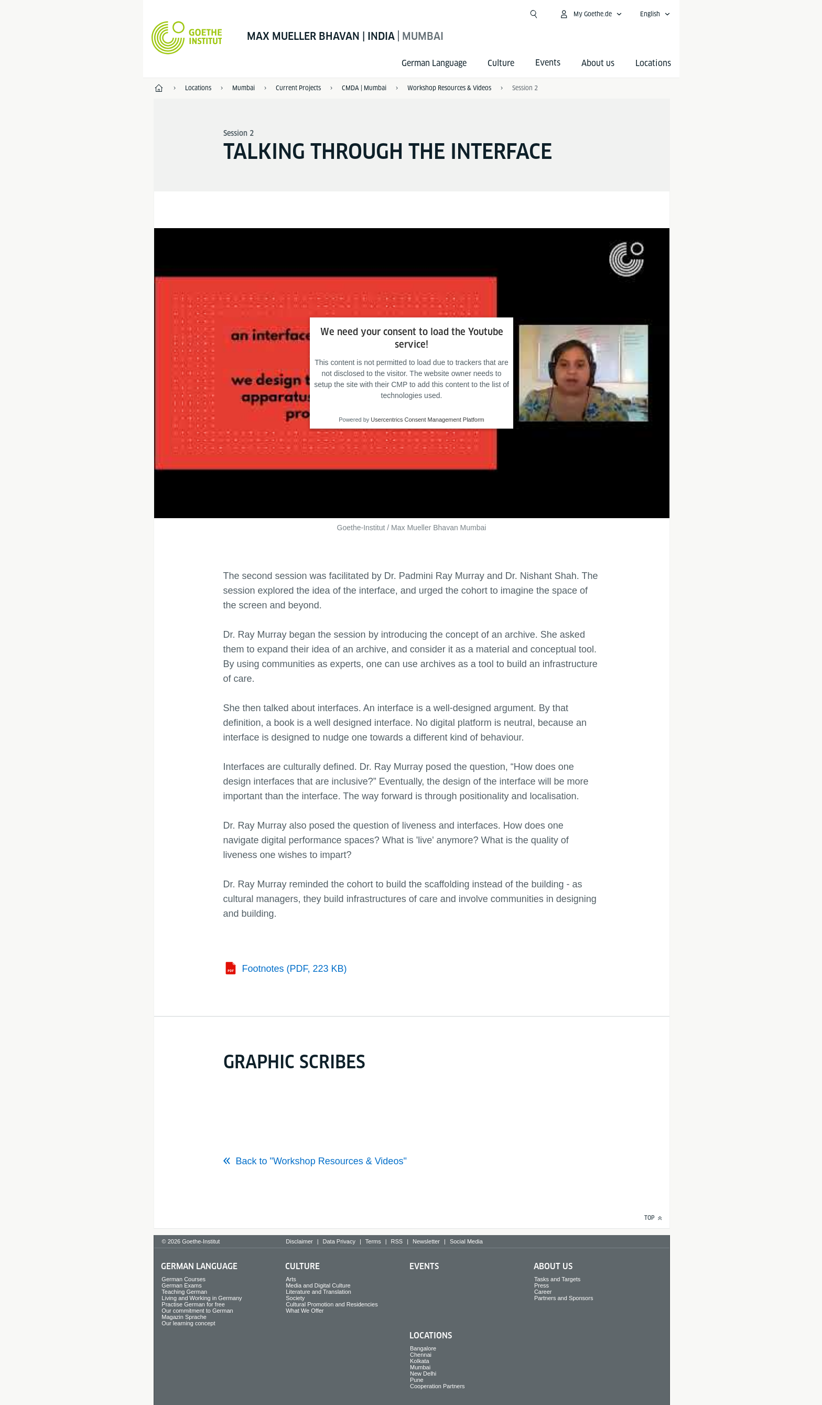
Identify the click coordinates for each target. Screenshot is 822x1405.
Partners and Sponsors (563, 1298)
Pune (417, 1380)
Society (295, 1298)
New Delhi (423, 1373)
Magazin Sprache (184, 1317)
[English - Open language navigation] (655, 14)
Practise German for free (192, 1304)
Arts (291, 1279)
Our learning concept (188, 1323)
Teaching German (184, 1292)
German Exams (181, 1285)
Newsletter (426, 1241)
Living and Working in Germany (201, 1298)
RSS (397, 1241)
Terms (373, 1241)
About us (597, 63)
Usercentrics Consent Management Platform (427, 420)
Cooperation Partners (437, 1386)
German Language (434, 63)
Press (541, 1285)
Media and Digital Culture (318, 1285)
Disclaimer (299, 1241)
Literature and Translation (318, 1292)
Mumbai (420, 1367)
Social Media (466, 1241)
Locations (653, 63)
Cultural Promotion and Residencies (331, 1304)
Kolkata (419, 1361)
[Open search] (534, 14)
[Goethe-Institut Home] (187, 38)
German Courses (183, 1279)
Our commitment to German (197, 1310)
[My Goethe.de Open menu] (590, 14)
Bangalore (423, 1348)
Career (543, 1292)
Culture (501, 63)
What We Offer (304, 1310)
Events (424, 1266)
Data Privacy (339, 1241)
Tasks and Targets (557, 1279)
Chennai (420, 1355)
